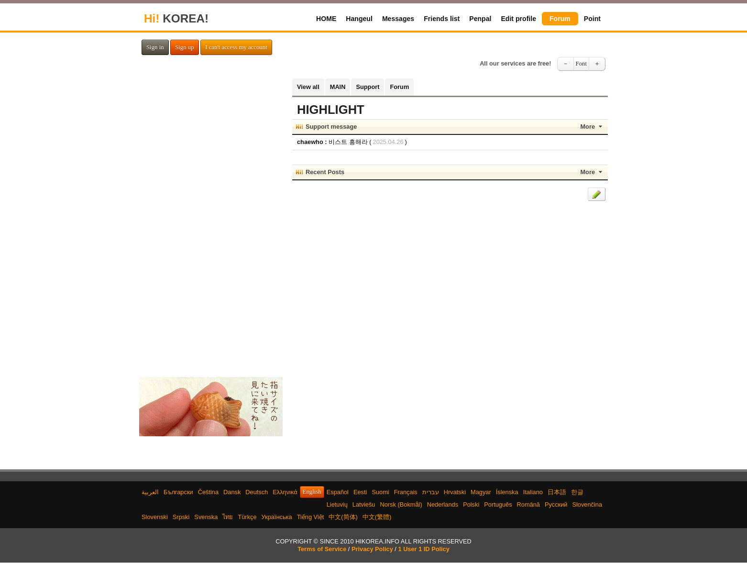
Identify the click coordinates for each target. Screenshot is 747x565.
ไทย (227, 517)
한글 (577, 492)
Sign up (184, 47)
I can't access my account (236, 47)
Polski (471, 504)
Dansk (232, 492)
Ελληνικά (285, 492)
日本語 (557, 492)
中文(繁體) (377, 517)
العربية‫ (150, 492)
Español (338, 492)
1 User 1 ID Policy (423, 549)
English (312, 491)
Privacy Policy (372, 549)
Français (405, 492)
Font (581, 63)
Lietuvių (337, 504)
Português (498, 504)
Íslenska (507, 492)
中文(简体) (343, 517)
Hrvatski (455, 492)
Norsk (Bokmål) (401, 504)
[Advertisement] (211, 222)
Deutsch (256, 492)
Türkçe (247, 517)
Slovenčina (587, 504)
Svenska (206, 517)
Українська (277, 517)
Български (178, 492)
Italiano (533, 492)
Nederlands (442, 504)
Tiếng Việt (310, 517)
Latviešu (363, 504)
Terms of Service (321, 549)
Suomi (380, 492)
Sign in (155, 47)
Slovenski (155, 517)
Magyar (481, 492)
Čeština (208, 492)
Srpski (181, 517)
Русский (556, 504)
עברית (430, 492)
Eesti (360, 492)
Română (528, 504)
